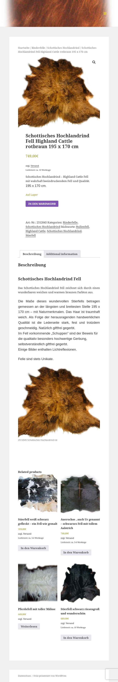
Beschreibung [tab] (32, 254)
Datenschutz (24, 675)
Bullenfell (82, 226)
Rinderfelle (38, 47)
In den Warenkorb (42, 204)
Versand (35, 165)
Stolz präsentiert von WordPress (49, 675)
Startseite (24, 47)
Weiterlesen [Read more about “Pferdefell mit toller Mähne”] (29, 626)
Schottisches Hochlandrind (63, 47)
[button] (94, 62)
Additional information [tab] (62, 254)
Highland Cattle (35, 231)
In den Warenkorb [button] (33, 548)
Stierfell (31, 235)
